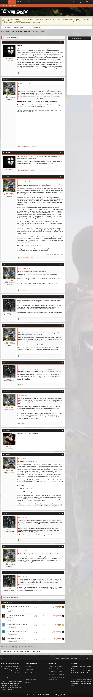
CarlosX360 (28, 666)
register (18, 21)
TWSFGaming (6, 34)
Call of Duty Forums (30, 676)
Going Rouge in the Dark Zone (16, 631)
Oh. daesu (58, 616)
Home (4, 2)
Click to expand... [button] (40, 98)
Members (31, 2)
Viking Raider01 (11, 626)
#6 (62, 296)
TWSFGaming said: (23, 83)
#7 (62, 325)
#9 (62, 391)
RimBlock (9, 619)
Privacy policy (73, 658)
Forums (11, 2)
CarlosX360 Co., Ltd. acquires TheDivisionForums (55, 667)
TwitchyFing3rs (11, 610)
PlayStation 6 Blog (29, 682)
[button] (25, 2)
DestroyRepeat (29, 669)
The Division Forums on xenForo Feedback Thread (56, 678)
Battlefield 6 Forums (30, 673)
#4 (62, 176)
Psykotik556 (10, 633)
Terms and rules (64, 658)
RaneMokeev (10, 640)
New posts (4, 5)
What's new (21, 2)
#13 (62, 546)
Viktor (59, 625)
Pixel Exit (63, 695)
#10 (62, 430)
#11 (62, 454)
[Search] (88, 2)
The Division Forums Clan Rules (56, 674)
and (25, 73)
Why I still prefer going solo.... (16, 638)
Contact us (56, 658)
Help (79, 658)
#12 (62, 513)
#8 (62, 362)
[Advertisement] (79, 67)
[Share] (60, 42)
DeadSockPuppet (56, 632)
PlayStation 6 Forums (30, 679)
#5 (62, 264)
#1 (62, 42)
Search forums (12, 5)
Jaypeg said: (21, 330)
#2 (62, 79)
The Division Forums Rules (55, 671)
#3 (62, 153)
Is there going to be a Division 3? (17, 624)
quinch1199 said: (22, 367)
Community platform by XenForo (41, 695)
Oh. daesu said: (22, 458)
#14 (62, 572)
